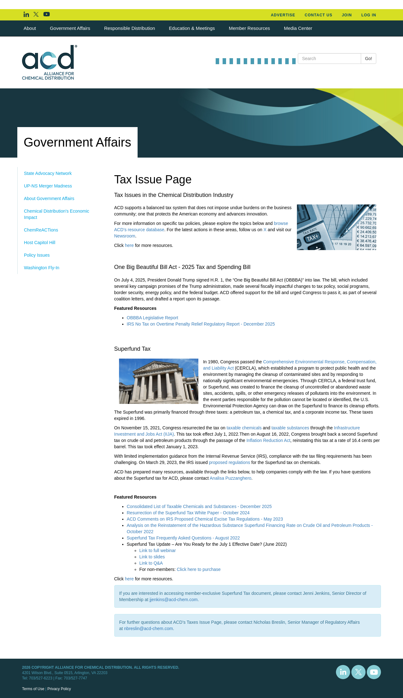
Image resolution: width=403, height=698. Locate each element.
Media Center (298, 28)
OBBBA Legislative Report (152, 317)
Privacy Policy (59, 689)
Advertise (283, 15)
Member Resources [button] (250, 28)
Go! (368, 58)
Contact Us (318, 15)
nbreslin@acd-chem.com (148, 628)
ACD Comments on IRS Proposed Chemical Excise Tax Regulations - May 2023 (205, 519)
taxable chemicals (244, 427)
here (129, 245)
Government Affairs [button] (70, 28)
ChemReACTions (41, 229)
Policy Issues (37, 255)
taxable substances (290, 427)
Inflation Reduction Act (268, 440)
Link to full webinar (157, 550)
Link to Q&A (151, 563)
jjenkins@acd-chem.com (174, 599)
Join (347, 15)
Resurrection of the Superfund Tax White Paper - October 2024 (188, 512)
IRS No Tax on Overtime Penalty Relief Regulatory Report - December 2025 (201, 324)
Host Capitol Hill (39, 242)
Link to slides (152, 556)
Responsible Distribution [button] (130, 28)
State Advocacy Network (48, 173)
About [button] (30, 28)
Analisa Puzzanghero (230, 478)
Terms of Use (33, 689)
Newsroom (124, 235)
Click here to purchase (199, 569)
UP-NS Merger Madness (48, 185)
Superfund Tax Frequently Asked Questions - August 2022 (183, 537)
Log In (368, 15)
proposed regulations (229, 462)
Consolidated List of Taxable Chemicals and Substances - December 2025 (199, 506)
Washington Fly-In (41, 267)
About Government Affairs (49, 198)
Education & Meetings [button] (192, 28)
